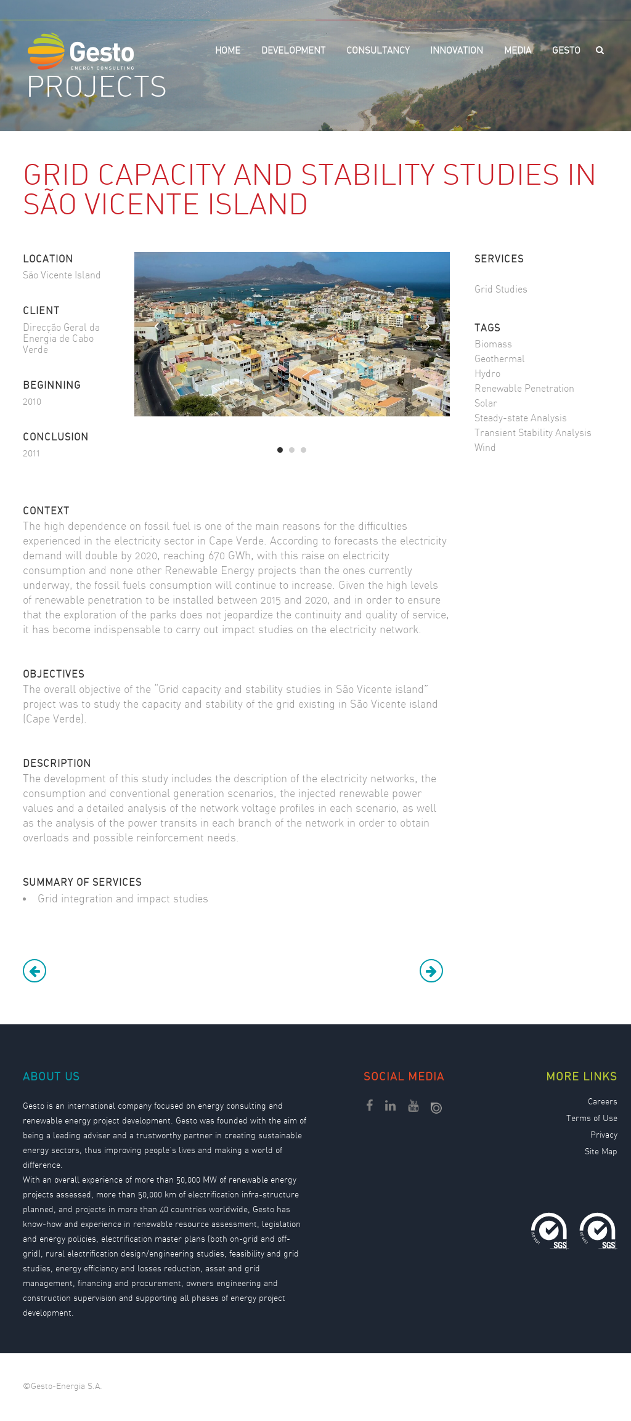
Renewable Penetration (524, 389)
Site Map (601, 1152)
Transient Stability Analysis (533, 433)
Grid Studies (500, 290)
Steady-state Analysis (520, 418)
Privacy (603, 1136)
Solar (485, 404)
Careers (602, 1102)
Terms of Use (591, 1119)
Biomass (493, 344)
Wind (485, 448)
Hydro (487, 374)
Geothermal (499, 359)
